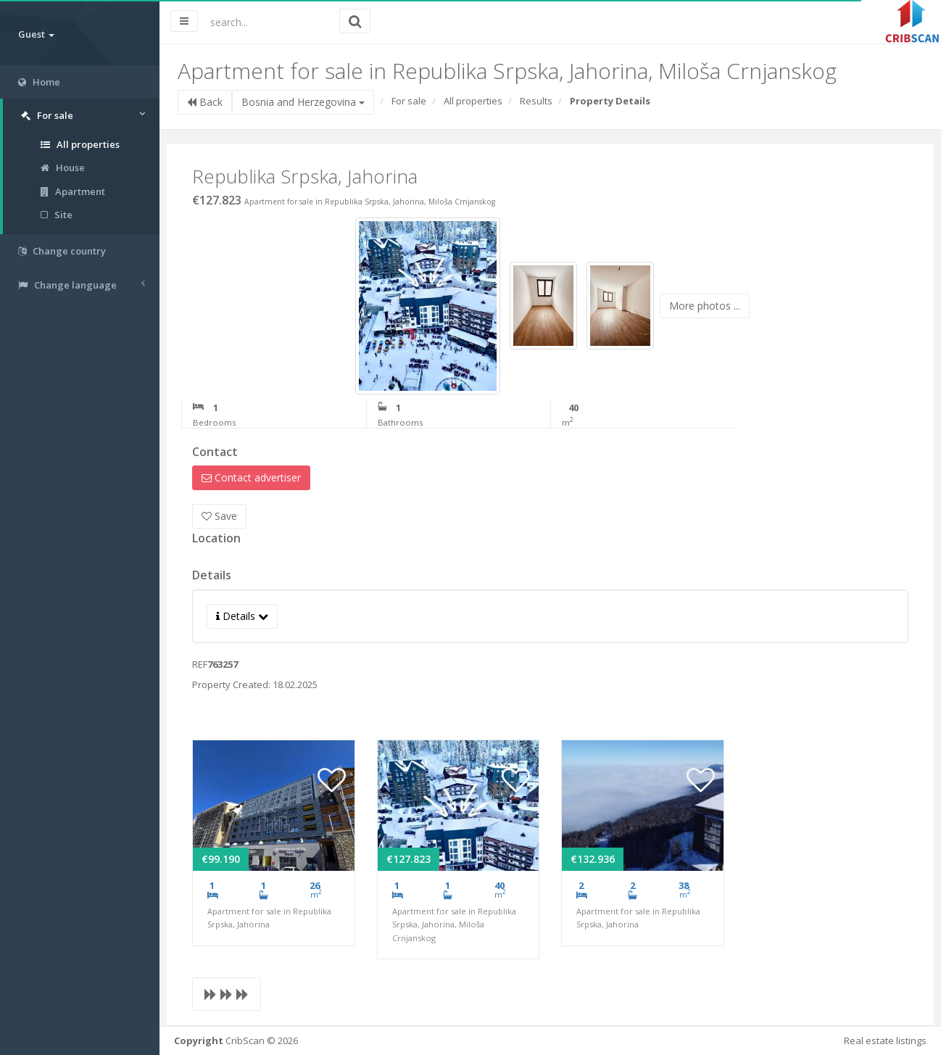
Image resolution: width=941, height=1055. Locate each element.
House (63, 167)
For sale (408, 100)
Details (242, 616)
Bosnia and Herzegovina (303, 102)
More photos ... (704, 306)
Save (219, 516)
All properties (80, 144)
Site (56, 214)
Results (536, 100)
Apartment (73, 191)
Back (205, 102)
